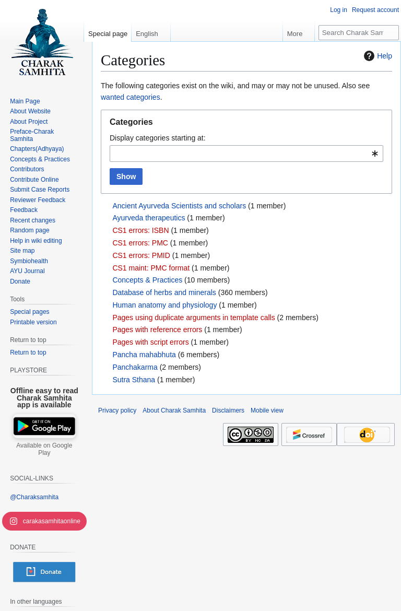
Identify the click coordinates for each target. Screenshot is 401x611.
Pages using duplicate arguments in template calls (193, 317)
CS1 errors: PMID (141, 255)
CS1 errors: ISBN (140, 230)
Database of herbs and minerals (164, 292)
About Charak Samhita (174, 410)
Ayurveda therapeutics (148, 218)
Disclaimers (228, 410)
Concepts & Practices (147, 280)
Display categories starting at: (158, 138)
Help (376, 56)
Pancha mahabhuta (143, 354)
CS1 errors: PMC (140, 243)
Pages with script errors (150, 342)
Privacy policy (117, 410)
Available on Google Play (44, 449)
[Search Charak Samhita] (359, 32)
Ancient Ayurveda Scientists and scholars (179, 206)
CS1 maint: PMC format (151, 268)
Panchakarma (134, 367)
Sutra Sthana (133, 379)
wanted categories (130, 97)
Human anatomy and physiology (164, 305)
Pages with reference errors (157, 329)
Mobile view (267, 410)
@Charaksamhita (34, 497)
